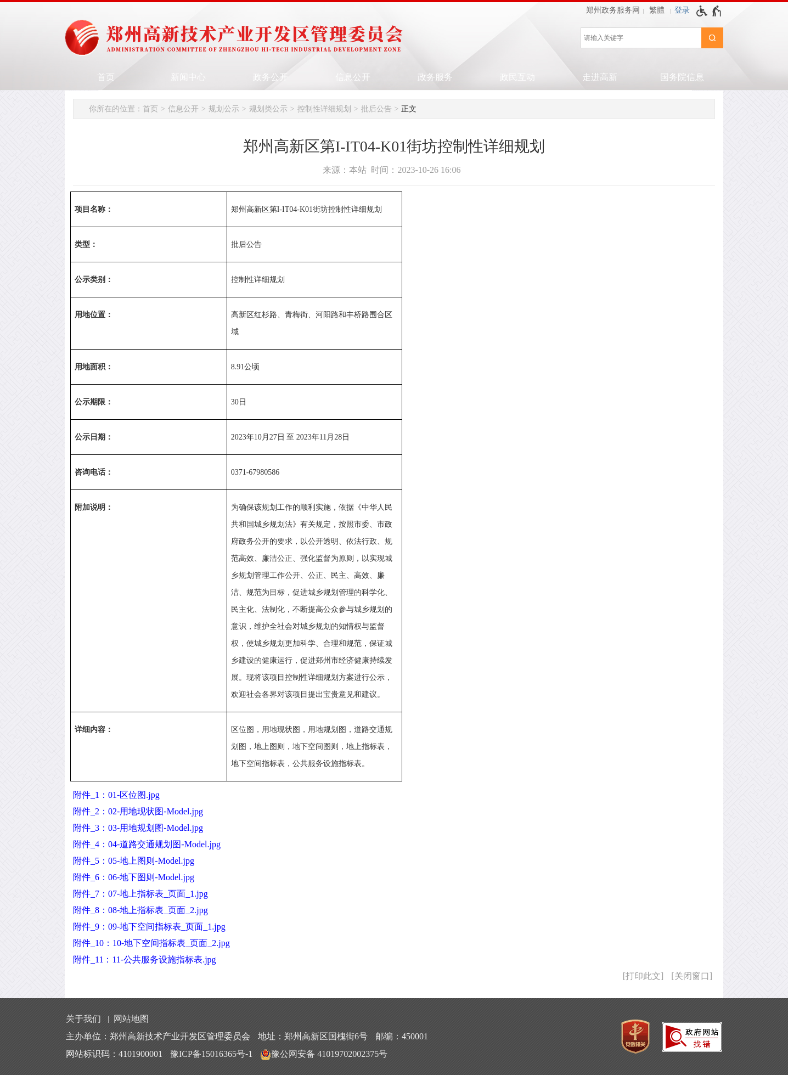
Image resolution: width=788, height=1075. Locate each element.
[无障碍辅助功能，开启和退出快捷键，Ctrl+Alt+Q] (709, 11)
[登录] (682, 10)
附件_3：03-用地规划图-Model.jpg (138, 827)
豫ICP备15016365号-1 (211, 1054)
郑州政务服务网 (613, 10)
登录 (682, 10)
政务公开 (270, 77)
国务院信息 (682, 77)
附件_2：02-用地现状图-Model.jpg (138, 811)
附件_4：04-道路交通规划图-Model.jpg (147, 844)
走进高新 (599, 77)
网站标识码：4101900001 (114, 1054)
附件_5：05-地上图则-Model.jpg (133, 860)
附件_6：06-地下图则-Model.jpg (133, 877)
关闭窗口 (692, 976)
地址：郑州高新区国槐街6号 (313, 1036)
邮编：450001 (401, 1036)
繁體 (657, 10)
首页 (106, 77)
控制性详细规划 (324, 109)
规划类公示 (268, 109)
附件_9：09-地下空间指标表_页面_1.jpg (149, 926)
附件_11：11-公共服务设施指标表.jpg (144, 959)
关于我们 (83, 1018)
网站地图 (131, 1018)
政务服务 (435, 77)
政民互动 (517, 77)
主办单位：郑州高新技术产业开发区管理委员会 (158, 1036)
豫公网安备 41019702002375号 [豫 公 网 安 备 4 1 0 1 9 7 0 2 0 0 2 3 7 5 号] (323, 1054)
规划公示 (224, 109)
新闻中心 (188, 77)
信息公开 (352, 77)
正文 (408, 109)
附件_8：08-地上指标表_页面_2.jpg (140, 910)
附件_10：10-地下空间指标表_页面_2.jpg (151, 943)
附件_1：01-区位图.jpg (116, 795)
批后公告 (376, 109)
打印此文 (643, 976)
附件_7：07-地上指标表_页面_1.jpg (140, 893)
